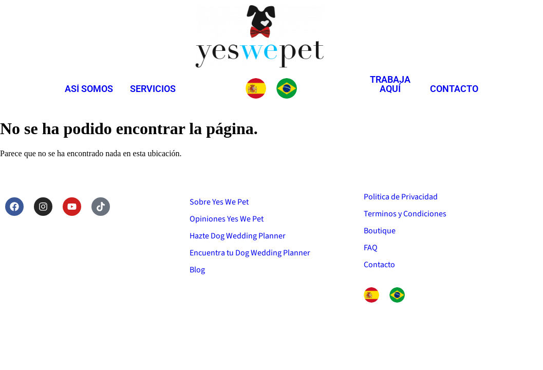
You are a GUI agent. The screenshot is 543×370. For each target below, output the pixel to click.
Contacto (454, 88)
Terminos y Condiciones (405, 213)
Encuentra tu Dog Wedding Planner (250, 252)
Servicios (153, 88)
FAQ (371, 247)
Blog (197, 269)
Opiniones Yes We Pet (227, 219)
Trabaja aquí (390, 84)
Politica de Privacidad (401, 196)
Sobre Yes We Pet (219, 202)
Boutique (380, 230)
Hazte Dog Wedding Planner (238, 236)
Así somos (89, 88)
